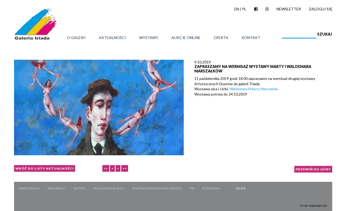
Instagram (211, 188)
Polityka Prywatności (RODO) (157, 188)
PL (244, 9)
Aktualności (112, 37)
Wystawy (148, 37)
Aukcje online (186, 37)
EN (236, 9)
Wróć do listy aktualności (44, 168)
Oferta (221, 37)
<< (106, 168)
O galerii (76, 37)
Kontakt (251, 37)
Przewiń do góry (313, 169)
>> (124, 168)
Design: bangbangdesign (313, 205)
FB (192, 188)
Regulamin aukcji (109, 188)
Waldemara (238, 89)
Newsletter (289, 9)
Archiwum (56, 188)
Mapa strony (29, 188)
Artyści (79, 188)
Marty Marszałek (264, 89)
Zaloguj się (320, 9)
